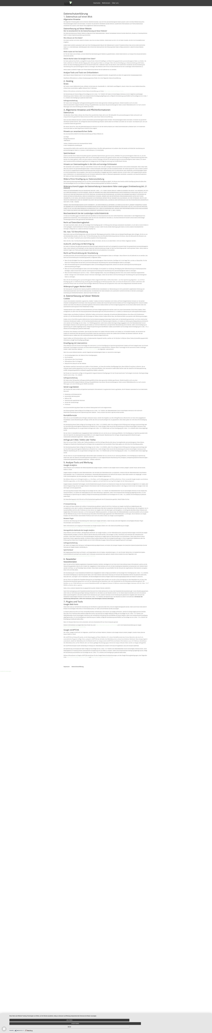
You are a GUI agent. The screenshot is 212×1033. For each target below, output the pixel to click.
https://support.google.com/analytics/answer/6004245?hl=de (79, 527)
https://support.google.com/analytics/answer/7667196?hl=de (79, 556)
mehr (180, 1027)
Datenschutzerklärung (78, 666)
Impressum (67, 666)
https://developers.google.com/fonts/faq (106, 625)
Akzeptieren (110, 1027)
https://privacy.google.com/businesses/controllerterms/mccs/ (80, 501)
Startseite (96, 3)
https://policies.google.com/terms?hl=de (101, 657)
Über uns (115, 3)
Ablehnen (40, 1027)
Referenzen (106, 3)
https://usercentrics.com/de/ (90, 349)
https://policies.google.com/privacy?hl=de (74, 627)
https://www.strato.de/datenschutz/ (113, 91)
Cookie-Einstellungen (5, 671)
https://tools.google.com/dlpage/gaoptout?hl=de (93, 522)
